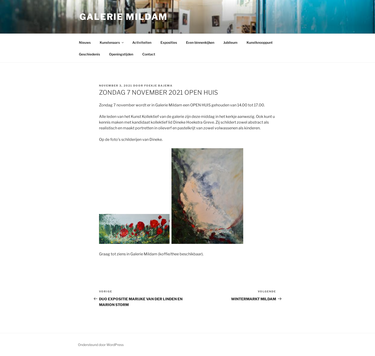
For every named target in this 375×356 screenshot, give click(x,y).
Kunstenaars (112, 42)
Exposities (168, 42)
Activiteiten (141, 42)
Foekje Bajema (158, 85)
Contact (148, 54)
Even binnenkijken (200, 42)
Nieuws (85, 42)
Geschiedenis (89, 54)
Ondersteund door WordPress (101, 345)
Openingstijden (121, 54)
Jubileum (230, 42)
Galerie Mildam (123, 16)
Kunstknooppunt (260, 42)
